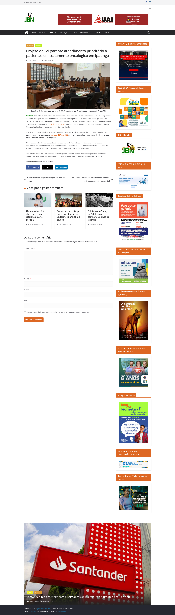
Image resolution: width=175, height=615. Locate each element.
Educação (64, 33)
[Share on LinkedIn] (61, 167)
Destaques (30, 46)
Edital (98, 33)
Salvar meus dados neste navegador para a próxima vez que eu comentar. (58, 312)
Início (33, 33)
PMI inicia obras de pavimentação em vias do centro (44, 179)
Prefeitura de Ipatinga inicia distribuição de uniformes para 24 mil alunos (68, 215)
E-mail (27, 289)
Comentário (29, 248)
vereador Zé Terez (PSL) (59, 135)
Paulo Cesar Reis (49, 60)
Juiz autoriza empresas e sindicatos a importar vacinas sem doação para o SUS (92, 179)
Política (108, 33)
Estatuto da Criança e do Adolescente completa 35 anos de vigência (99, 215)
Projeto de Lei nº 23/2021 (56, 124)
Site (25, 300)
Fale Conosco (86, 33)
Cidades (42, 33)
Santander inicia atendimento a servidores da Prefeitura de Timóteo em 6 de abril (79, 597)
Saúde (74, 33)
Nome (27, 279)
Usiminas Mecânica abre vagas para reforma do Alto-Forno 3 (36, 215)
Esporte (52, 33)
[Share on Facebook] (33, 167)
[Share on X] (47, 167)
